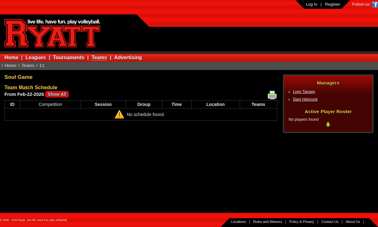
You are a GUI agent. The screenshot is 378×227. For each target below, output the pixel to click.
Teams (99, 57)
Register (332, 4)
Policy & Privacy (301, 222)
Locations (238, 222)
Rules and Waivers (267, 222)
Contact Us (329, 222)
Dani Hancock (305, 99)
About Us (353, 222)
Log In (311, 4)
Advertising (128, 57)
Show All (57, 94)
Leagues (36, 57)
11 (41, 65)
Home (11, 57)
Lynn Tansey (304, 92)
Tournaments (68, 57)
